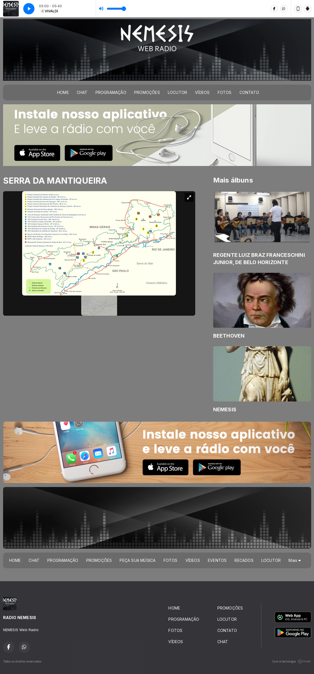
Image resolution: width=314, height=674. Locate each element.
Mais (295, 560)
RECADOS (243, 560)
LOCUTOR (177, 92)
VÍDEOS (202, 92)
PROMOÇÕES (147, 92)
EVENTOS (217, 560)
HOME (63, 92)
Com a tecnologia (291, 661)
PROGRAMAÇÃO (111, 92)
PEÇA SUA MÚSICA (137, 560)
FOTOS (225, 92)
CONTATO (249, 92)
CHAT (82, 92)
